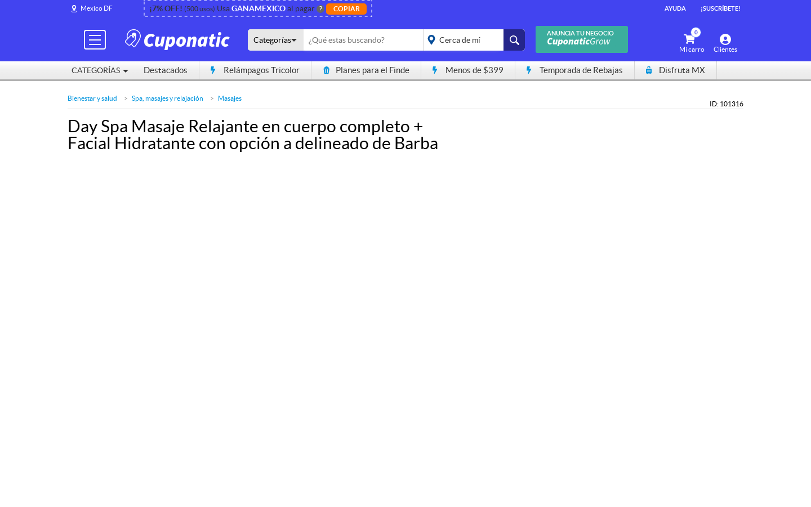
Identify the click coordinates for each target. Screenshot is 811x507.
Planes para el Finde (366, 70)
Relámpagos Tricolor (255, 70)
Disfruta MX (675, 70)
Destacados (166, 70)
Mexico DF (97, 8)
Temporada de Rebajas (575, 70)
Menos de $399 (468, 70)
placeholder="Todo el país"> (472, 40)
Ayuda (675, 8)
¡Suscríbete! (721, 8)
